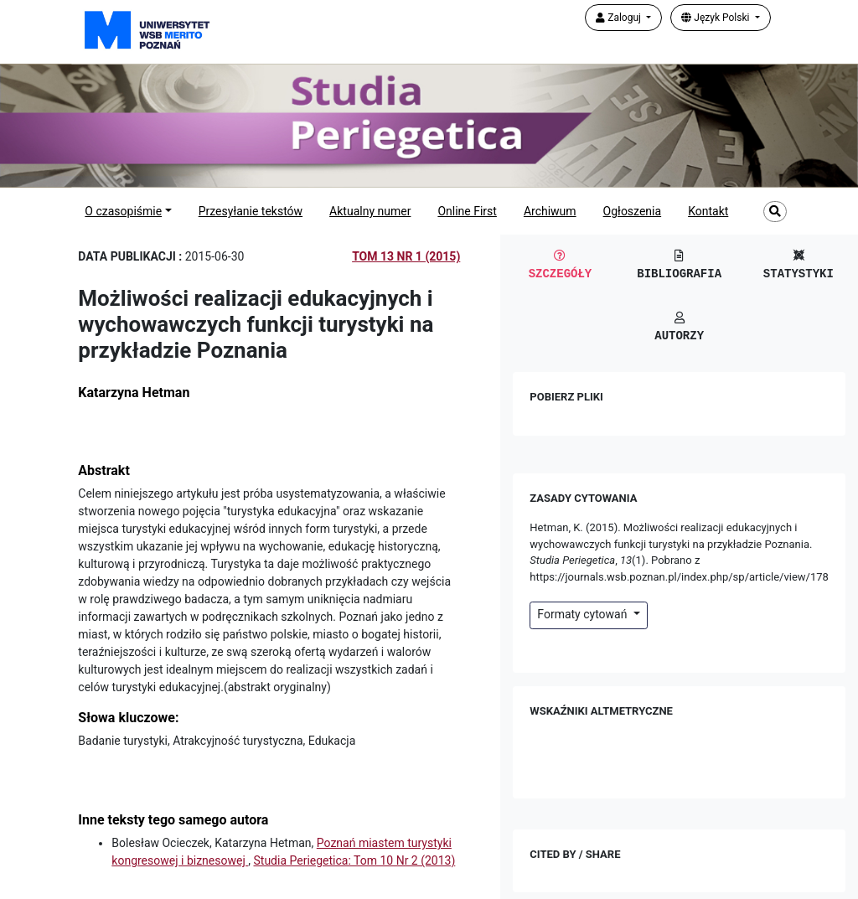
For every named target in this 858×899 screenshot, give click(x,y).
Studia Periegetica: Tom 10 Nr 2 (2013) (354, 860)
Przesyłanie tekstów (250, 211)
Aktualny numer (370, 211)
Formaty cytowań (583, 614)
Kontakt (708, 211)
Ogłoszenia (632, 211)
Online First (467, 211)
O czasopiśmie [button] (123, 211)
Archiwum (550, 211)
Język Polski (716, 17)
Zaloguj (620, 17)
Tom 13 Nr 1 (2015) (406, 256)
